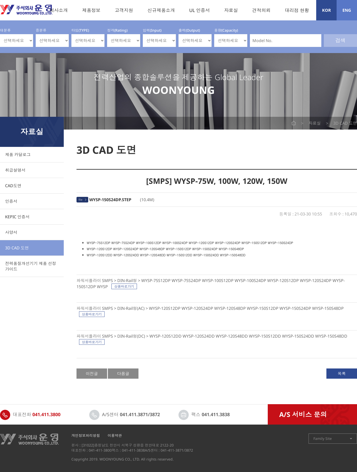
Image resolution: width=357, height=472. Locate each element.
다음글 (123, 373)
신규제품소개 (161, 10)
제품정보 (91, 10)
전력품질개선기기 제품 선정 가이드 (30, 266)
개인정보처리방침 (85, 435)
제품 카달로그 (18, 154)
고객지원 (124, 10)
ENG (346, 10)
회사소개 (58, 10)
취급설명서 (15, 170)
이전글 (92, 373)
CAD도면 (13, 185)
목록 (342, 373)
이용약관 (115, 435)
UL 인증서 (199, 10)
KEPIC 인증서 (17, 217)
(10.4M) (121, 199)
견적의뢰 (261, 10)
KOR (326, 10)
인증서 (11, 201)
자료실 (231, 10)
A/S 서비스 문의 (303, 414)
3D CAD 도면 (17, 248)
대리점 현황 (297, 10)
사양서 (11, 232)
